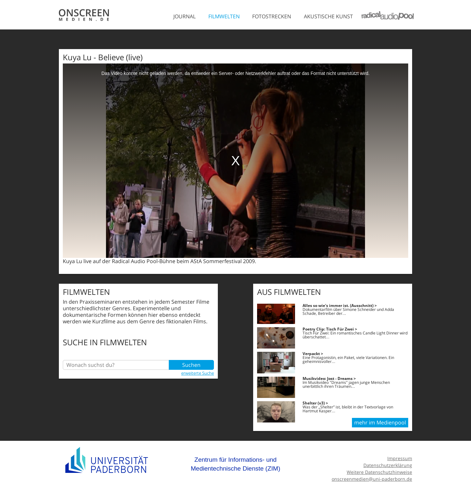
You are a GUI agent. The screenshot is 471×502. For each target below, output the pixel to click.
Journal (184, 16)
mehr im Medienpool (380, 422)
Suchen (191, 364)
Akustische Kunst (328, 16)
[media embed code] (235, 160)
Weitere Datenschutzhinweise (379, 472)
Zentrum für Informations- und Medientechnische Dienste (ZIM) (235, 464)
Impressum (399, 458)
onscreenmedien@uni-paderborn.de (372, 479)
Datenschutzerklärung (387, 465)
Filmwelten (224, 16)
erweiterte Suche (197, 373)
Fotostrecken (271, 16)
